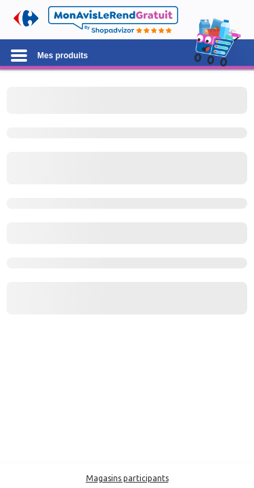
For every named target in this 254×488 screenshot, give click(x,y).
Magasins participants (127, 478)
